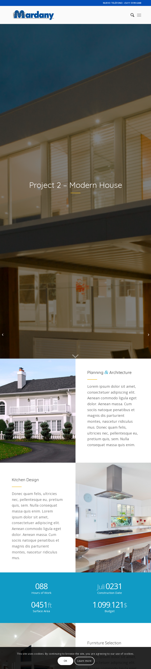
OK (65, 661)
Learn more (84, 661)
